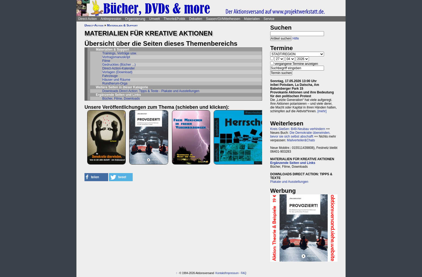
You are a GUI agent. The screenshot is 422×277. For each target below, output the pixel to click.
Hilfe (296, 38)
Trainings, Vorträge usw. (119, 53)
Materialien (252, 19)
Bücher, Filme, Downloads (121, 98)
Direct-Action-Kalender (118, 68)
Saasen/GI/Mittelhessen (223, 19)
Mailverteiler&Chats (301, 140)
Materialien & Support (122, 25)
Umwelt (154, 19)
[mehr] (321, 111)
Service (268, 19)
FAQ (243, 273)
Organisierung (135, 19)
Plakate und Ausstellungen (289, 182)
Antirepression (111, 19)
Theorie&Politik (174, 19)
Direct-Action (87, 19)
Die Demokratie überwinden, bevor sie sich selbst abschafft (300, 134)
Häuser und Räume (116, 80)
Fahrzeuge (110, 76)
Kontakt (219, 273)
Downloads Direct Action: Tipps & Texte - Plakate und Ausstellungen (150, 91)
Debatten (195, 19)
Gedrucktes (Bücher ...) (119, 64)
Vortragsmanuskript (116, 57)
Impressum (231, 273)
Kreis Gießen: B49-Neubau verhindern (297, 129)
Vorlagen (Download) (117, 72)
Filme (106, 61)
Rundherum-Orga (114, 83)
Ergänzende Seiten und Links (292, 163)
